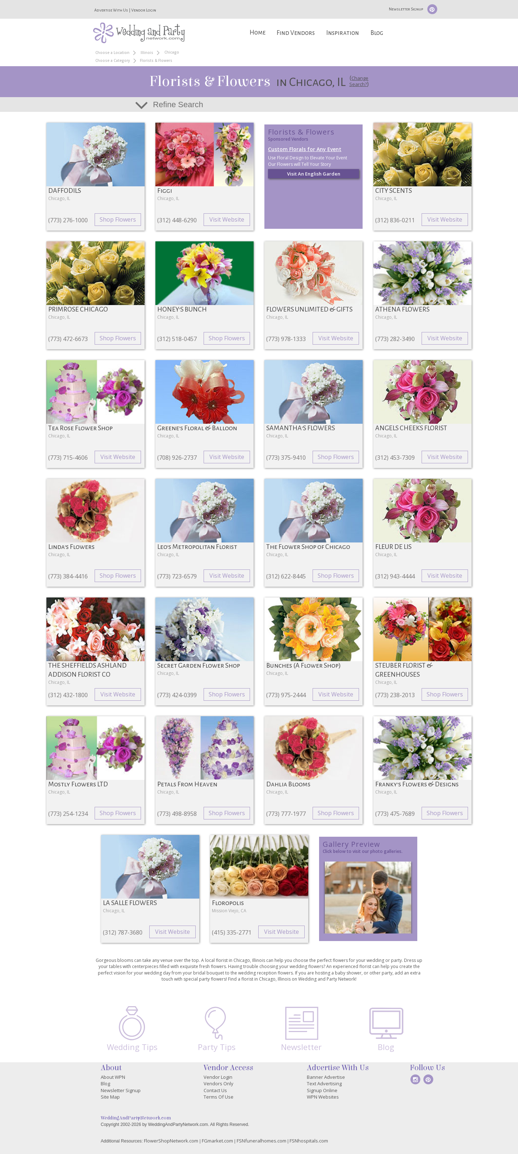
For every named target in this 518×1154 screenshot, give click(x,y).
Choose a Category (112, 60)
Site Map (110, 1097)
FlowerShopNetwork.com (171, 1140)
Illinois (147, 52)
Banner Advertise (326, 1077)
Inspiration (342, 32)
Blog (377, 32)
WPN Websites (323, 1097)
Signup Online (322, 1090)
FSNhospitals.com (309, 1140)
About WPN (113, 1077)
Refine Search (178, 104)
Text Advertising (324, 1083)
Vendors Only (218, 1083)
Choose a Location (112, 52)
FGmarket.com (217, 1140)
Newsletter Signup (406, 9)
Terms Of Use (218, 1097)
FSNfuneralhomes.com (261, 1140)
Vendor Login (143, 10)
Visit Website (226, 219)
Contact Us (215, 1090)
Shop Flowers (118, 219)
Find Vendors (296, 32)
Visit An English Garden (313, 174)
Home (257, 32)
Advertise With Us (111, 10)
